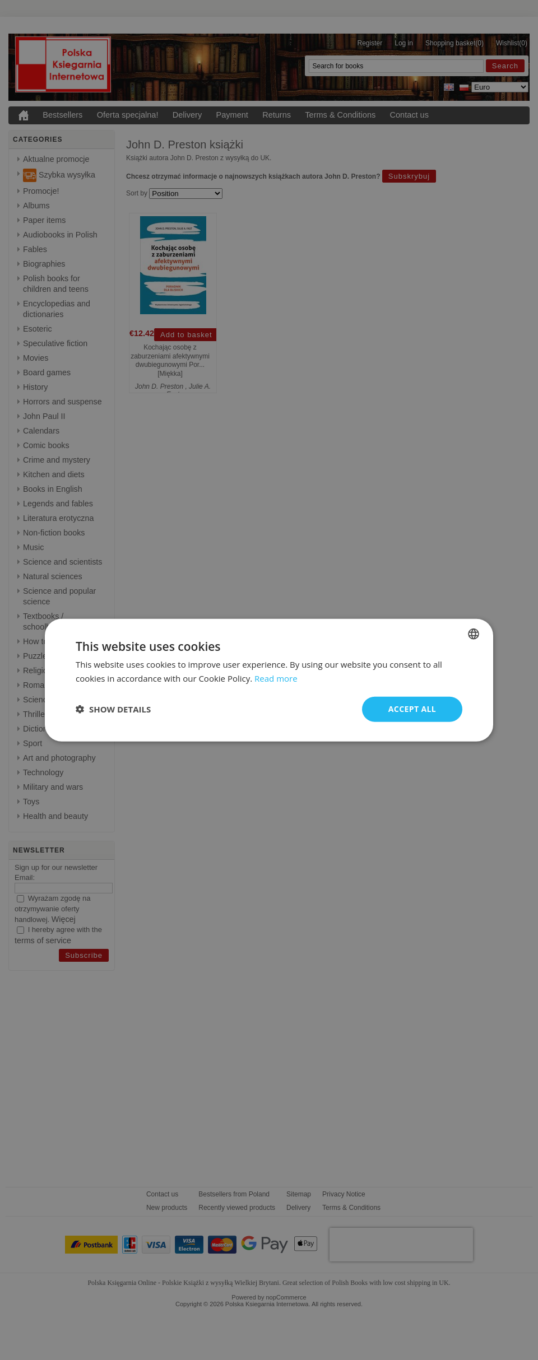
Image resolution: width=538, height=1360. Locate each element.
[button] (113, 709)
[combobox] (473, 634)
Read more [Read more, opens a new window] (276, 678)
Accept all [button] (412, 709)
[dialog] (269, 680)
